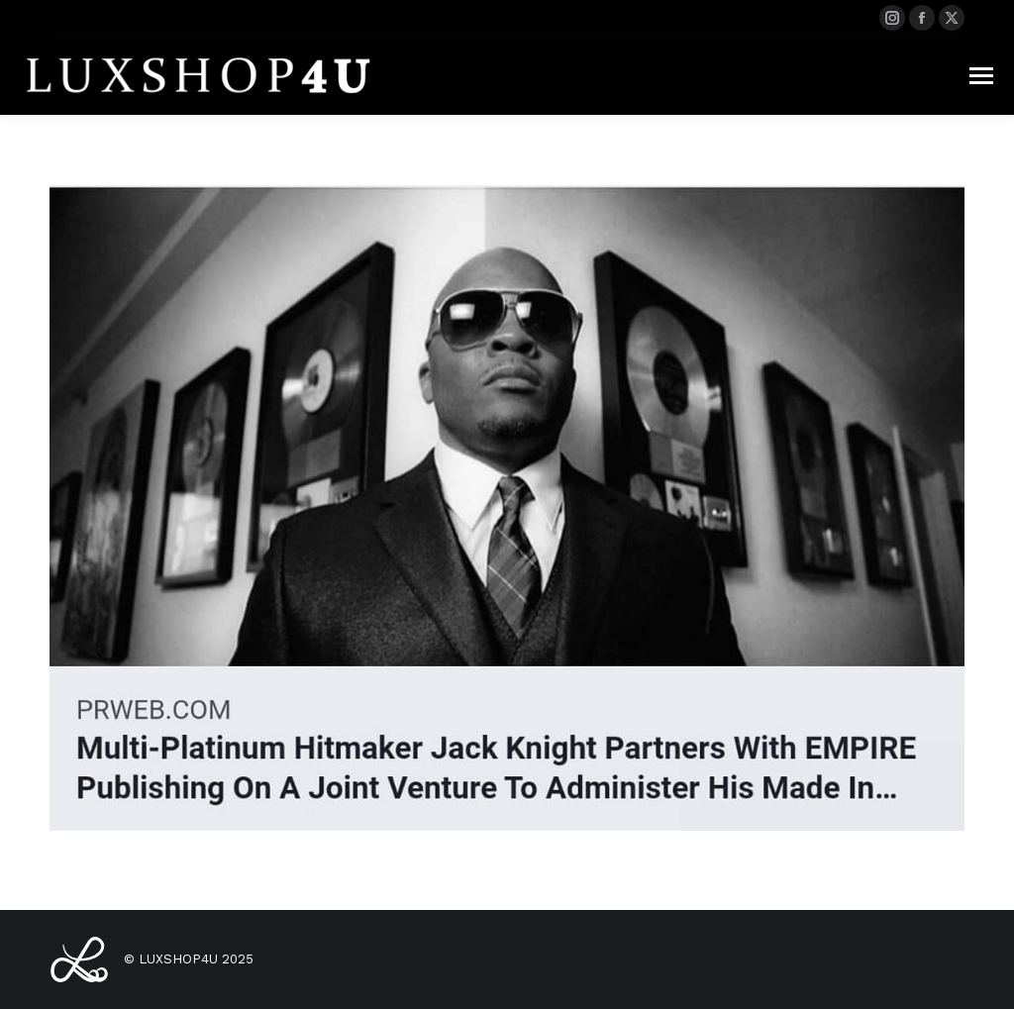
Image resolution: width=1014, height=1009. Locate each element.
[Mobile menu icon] (981, 75)
